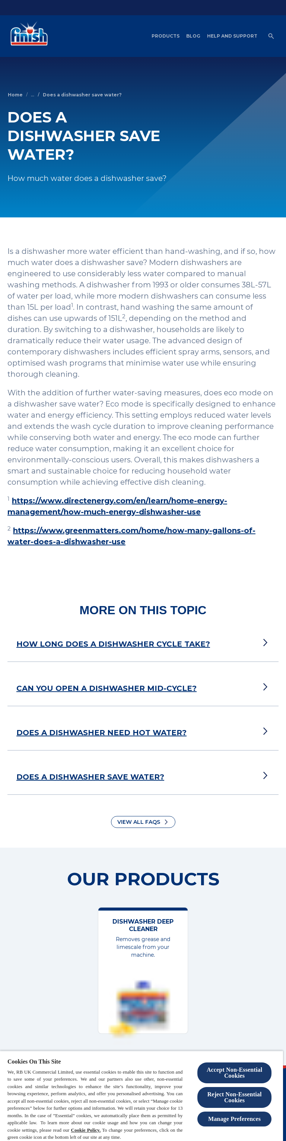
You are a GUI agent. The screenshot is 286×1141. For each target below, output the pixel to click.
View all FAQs (138, 822)
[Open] (271, 36)
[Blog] (193, 36)
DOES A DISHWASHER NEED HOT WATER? (101, 732)
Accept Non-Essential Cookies (234, 1073)
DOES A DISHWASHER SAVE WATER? (90, 776)
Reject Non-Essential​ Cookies (234, 1097)
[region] (141, 1096)
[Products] (165, 36)
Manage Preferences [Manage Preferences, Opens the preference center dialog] (234, 1119)
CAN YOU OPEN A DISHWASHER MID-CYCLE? (106, 688)
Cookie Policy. (86, 1130)
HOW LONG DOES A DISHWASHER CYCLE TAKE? (113, 644)
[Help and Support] (232, 36)
